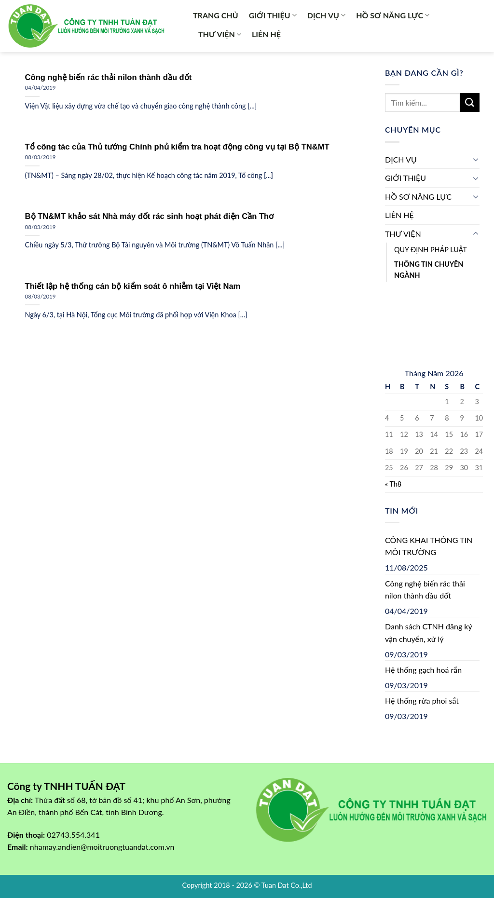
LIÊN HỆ (266, 34)
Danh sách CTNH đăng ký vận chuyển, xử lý (428, 632)
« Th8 (393, 484)
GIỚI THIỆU (273, 15)
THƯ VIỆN (219, 34)
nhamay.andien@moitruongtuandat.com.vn (102, 846)
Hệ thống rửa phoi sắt (422, 700)
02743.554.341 (73, 834)
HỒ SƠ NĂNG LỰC (392, 15)
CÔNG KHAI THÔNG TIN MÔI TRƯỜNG (428, 546)
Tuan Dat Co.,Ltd (286, 885)
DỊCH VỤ (326, 15)
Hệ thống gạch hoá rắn (423, 669)
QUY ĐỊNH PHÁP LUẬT (430, 249)
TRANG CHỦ (215, 15)
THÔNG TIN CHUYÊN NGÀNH (428, 269)
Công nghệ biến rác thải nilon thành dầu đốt (425, 589)
